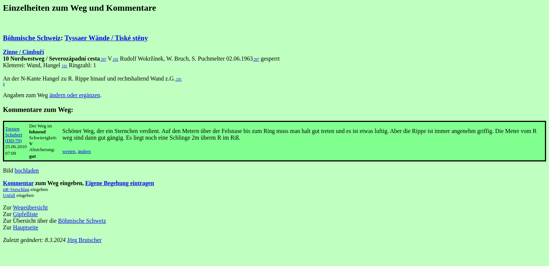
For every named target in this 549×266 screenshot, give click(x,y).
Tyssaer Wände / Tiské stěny (106, 38)
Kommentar (18, 183)
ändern (84, 151)
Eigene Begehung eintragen (119, 183)
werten (68, 151)
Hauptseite (25, 227)
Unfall (9, 195)
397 (103, 59)
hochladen (27, 170)
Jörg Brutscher (84, 240)
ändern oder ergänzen (74, 95)
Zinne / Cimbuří (23, 52)
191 (115, 59)
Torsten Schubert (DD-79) (13, 134)
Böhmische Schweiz (32, 38)
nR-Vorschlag (16, 189)
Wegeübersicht (30, 207)
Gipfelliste (25, 214)
